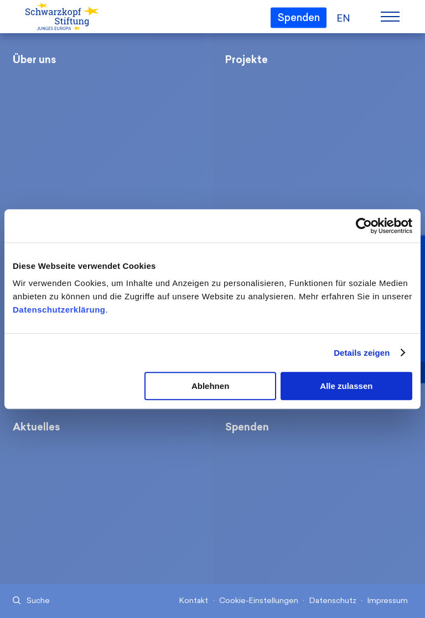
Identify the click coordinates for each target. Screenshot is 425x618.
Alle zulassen (346, 386)
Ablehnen (210, 386)
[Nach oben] (372, 572)
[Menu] (390, 16)
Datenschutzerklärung (59, 309)
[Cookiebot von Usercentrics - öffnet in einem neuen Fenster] (363, 225)
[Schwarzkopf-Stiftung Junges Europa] (61, 17)
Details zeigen (362, 352)
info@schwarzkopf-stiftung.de (297, 537)
